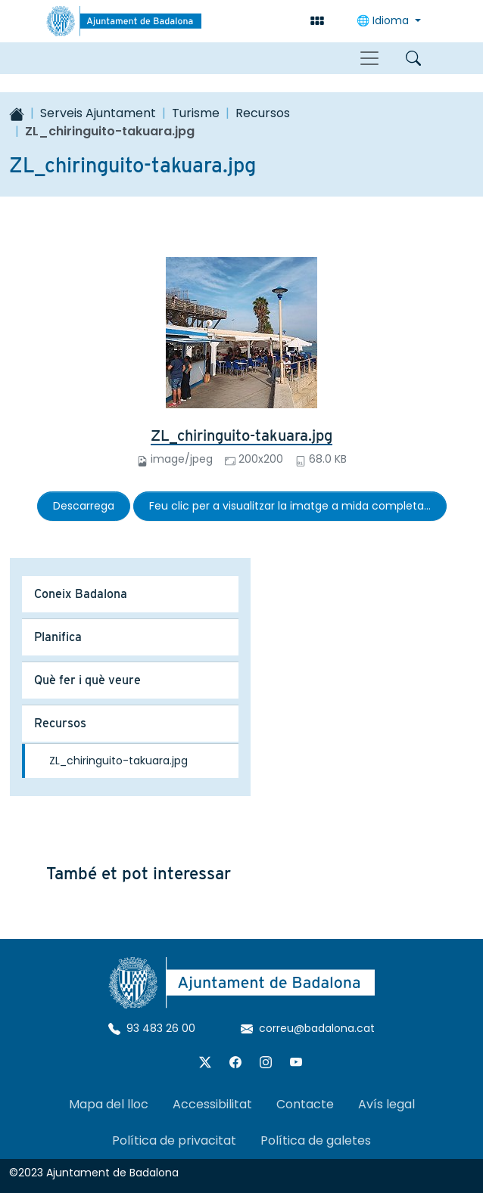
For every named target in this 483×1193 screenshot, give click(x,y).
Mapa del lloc (108, 1104)
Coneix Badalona (80, 594)
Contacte (305, 1104)
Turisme (196, 113)
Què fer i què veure (87, 680)
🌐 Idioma (384, 20)
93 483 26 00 (151, 1028)
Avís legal (386, 1104)
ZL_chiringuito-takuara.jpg (241, 435)
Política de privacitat (174, 1140)
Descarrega (83, 505)
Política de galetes (315, 1140)
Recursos (262, 113)
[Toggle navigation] (369, 58)
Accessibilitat (212, 1104)
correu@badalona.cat (308, 1028)
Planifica (58, 637)
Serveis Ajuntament (98, 113)
